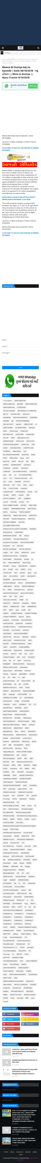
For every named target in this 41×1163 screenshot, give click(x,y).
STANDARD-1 (29, 910)
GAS (35, 573)
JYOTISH (26, 684)
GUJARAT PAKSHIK (16, 613)
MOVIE (34, 741)
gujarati (21, 617)
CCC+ (5, 478)
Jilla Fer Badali (26, 681)
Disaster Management (18, 519)
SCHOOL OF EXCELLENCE (10, 890)
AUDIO (5, 448)
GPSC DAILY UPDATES (10, 600)
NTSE (33, 768)
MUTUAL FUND (8, 748)
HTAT (31, 654)
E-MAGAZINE (19, 532)
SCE (24, 883)
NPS (21, 768)
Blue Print (6, 461)
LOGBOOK (6, 704)
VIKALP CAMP (7, 978)
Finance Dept (27, 563)
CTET (19, 498)
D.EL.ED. (21, 502)
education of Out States (10, 542)
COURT (30, 492)
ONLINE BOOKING (25, 779)
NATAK (24, 755)
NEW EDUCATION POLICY (24, 762)
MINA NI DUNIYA (8, 735)
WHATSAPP (29, 991)
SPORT (20, 907)
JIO (34, 681)
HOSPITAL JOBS (29, 650)
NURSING (6, 772)
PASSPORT (20, 795)
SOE (32, 900)
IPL (4, 677)
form (29, 569)
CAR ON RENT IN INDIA (20, 471)
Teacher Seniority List (23, 941)
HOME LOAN (7, 650)
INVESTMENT (23, 674)
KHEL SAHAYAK (15, 691)
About (12, 1152)
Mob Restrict (33, 735)
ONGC (15, 775)
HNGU (5, 647)
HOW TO (13, 654)
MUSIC (28, 745)
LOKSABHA (22, 704)
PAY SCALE (6, 799)
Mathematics (27, 718)
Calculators (27, 465)
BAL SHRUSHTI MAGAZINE (11, 455)
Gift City (16, 586)
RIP (21, 866)
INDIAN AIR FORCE (18, 664)
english (5, 552)
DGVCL (5, 512)
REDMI (35, 860)
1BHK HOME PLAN (20, 401)
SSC (35, 907)
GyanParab (19, 623)
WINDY (5, 995)
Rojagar (27, 866)
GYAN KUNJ (15, 620)
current (5, 502)
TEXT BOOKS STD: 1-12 (10, 947)
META (16, 731)
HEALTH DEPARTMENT (21, 633)
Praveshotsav (7, 836)
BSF (27, 461)
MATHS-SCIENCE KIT (9, 721)
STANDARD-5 (7, 920)
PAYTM (14, 799)
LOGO (14, 704)
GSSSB (23, 610)
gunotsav (6, 620)
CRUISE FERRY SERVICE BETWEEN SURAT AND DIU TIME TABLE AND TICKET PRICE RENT (24, 1140)
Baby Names (17, 451)
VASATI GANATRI (8, 971)
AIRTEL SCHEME (8, 428)
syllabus (15, 934)
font (17, 569)
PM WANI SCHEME (8, 816)
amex (21, 1154)
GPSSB (21, 600)
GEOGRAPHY (31, 576)
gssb (17, 610)
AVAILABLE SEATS (15, 448)
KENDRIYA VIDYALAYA (10, 687)
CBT (10, 475)
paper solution (22, 789)
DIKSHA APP (33, 515)
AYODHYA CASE (28, 448)
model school (27, 738)
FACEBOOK (23, 556)
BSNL (32, 461)
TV (13, 954)
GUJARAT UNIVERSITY (9, 617)
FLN (4, 569)
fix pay (14, 566)
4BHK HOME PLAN (8, 407)
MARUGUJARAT (24, 711)
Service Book (7, 897)
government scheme (27, 593)
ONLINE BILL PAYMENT (10, 779)
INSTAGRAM (18, 671)
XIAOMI (5, 998)
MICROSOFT (31, 731)
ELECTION (20, 546)
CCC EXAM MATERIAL (25, 475)
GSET (4, 610)
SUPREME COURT (8, 931)
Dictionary (13, 512)
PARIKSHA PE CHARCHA (25, 792)
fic (32, 559)
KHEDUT (5, 691)
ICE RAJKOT (31, 657)
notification (13, 768)
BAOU (5, 458)
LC (30, 694)
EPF (11, 552)
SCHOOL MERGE (19, 887)
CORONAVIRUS (20, 492)
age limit (18, 424)
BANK (33, 455)
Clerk (24, 485)
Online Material (8, 782)
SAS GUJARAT (7, 883)
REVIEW (29, 863)
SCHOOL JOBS (7, 887)
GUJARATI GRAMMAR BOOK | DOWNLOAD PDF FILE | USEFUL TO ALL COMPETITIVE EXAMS (24, 1130)
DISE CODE (31, 519)
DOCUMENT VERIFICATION (11, 525)
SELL (30, 893)
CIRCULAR (6, 485)
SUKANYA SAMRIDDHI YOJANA (27, 927)
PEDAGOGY (23, 799)
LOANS (17, 701)
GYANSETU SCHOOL (9, 627)
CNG (4, 488)
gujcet (28, 617)
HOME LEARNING (24, 647)
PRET (33, 836)
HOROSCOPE (18, 650)
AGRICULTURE (28, 424)
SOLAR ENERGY (17, 904)
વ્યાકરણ (5, 1001)
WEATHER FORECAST (17, 991)
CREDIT (13, 495)
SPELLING (6, 907)
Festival (26, 559)
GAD (15, 573)
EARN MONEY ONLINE (10, 536)
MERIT (27, 728)
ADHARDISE (6, 417)
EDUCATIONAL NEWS (27, 542)
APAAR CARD (20, 434)
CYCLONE (13, 502)
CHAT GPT (26, 482)
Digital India (7, 515)
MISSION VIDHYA (21, 735)
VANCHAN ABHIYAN (9, 968)
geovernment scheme (19, 579)
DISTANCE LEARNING (9, 522)
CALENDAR (6, 468)
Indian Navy (23, 667)
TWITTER (19, 954)
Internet (5, 674)
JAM (23, 677)
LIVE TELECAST (7, 701)
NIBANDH (27, 765)
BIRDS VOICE (13, 458)
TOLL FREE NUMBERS (9, 951)
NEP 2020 (6, 762)
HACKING (6, 630)
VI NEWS (28, 971)
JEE (18, 681)
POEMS (27, 819)
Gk (4, 590)
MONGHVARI (15, 741)
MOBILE (5, 738)
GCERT (23, 576)
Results (22, 863)
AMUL (5, 431)
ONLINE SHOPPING (21, 782)
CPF (36, 492)
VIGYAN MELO (33, 974)
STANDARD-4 (29, 917)
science (23, 890)
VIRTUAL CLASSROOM (20, 985)
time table (30, 947)
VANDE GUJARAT (23, 968)
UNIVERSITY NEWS (17, 958)
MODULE (6, 741)
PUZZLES (19, 846)
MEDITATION (7, 728)
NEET (31, 758)
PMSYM (19, 819)
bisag (22, 458)
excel (32, 552)
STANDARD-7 (29, 920)
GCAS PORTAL (13, 576)
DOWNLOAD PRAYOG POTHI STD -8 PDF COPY (24, 1061)
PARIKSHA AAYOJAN (9, 792)
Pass (13, 795)
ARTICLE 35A (20, 441)
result (15, 863)
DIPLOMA (6, 519)
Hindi (30, 640)
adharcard (26, 414)
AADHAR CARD (15, 414)
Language (12, 694)
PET (18, 802)
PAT (27, 795)
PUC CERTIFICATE (8, 846)
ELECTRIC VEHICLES (25, 549)
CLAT (19, 485)
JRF (20, 684)
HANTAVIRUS (7, 633)
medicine (32, 725)
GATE (5, 576)
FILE (4, 563)
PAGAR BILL (33, 785)
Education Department (21, 539)
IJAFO (19, 660)
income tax (27, 660)
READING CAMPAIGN (14, 860)
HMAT (29, 644)
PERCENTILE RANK (8, 802)
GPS (16, 596)
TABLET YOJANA (26, 934)
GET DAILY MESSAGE (9, 583)
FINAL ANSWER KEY (14, 563)
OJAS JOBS (20, 772)
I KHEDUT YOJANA (8, 657)
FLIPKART (33, 566)
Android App (14, 431)
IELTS (4, 660)
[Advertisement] (20, 22)
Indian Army (30, 664)
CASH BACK (33, 471)
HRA (20, 654)
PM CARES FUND (8, 812)
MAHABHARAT (7, 708)
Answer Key (24, 431)
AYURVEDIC (6, 451)
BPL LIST (21, 461)
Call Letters (24, 468)
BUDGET (6, 465)
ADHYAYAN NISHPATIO (20, 417)
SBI (15, 883)
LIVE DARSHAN (28, 698)
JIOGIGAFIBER (7, 684)
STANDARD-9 (18, 924)
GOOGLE (30, 590)
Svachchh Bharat (29, 931)
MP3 (4, 745)
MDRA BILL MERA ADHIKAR (11, 725)
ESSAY (17, 552)
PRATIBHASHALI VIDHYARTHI (12, 833)
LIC (21, 698)
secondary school (8, 893)
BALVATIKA (25, 455)
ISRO (14, 677)
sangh (5, 880)
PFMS (23, 806)
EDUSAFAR (6, 546)
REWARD (6, 866)
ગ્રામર (32, 998)
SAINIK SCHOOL (8, 877)
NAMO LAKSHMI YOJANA (24, 752)
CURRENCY (27, 498)
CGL (4, 482)
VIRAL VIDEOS (7, 985)
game (29, 573)
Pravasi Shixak (28, 833)
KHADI (27, 687)
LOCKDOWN (25, 701)
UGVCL (26, 954)
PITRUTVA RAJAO (14, 809)
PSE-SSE (5, 843)
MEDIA (24, 725)
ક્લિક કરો (33, 86)
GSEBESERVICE (31, 606)
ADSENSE (6, 421)
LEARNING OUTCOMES (10, 698)
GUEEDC (5, 613)
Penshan (32, 799)
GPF (10, 596)
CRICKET (21, 495)
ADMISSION (33, 417)
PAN (4, 789)
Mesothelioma (7, 731)
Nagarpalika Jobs (8, 752)
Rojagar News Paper (9, 870)
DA (28, 502)
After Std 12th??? (8, 424)
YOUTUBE (20, 998)
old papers (29, 772)
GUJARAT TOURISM (31, 613)
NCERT (19, 758)
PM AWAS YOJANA (27, 809)
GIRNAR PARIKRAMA (28, 586)
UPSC (21, 961)
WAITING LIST (17, 988)
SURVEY (18, 931)
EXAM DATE (25, 552)
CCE (10, 478)
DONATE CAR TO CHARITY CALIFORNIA (15, 529)
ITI (19, 677)
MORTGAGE (25, 741)
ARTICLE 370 (30, 441)
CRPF (27, 495)
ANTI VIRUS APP (8, 434)
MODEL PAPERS (15, 738)
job (15, 684)
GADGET (22, 573)
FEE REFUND (18, 559)
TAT (26, 937)
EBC (20, 536)
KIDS (4, 694)
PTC (23, 843)
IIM (10, 660)
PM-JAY (5, 819)
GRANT (33, 603)
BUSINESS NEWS (16, 465)
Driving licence (7, 532)
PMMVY (12, 819)
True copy (6, 954)
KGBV (21, 687)
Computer (24, 488)
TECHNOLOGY (20, 944)
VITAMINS (33, 985)
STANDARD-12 (30, 914)
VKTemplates (14, 1158)
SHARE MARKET (28, 897)
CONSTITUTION (8, 492)
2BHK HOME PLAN (8, 404)
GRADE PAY (6, 603)
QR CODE (28, 846)
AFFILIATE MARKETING (22, 421)
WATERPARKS (28, 988)
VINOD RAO (29, 981)
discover (28, 1152)
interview (13, 674)
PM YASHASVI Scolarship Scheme (27, 816)
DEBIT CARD (32, 505)
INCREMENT (6, 664)
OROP (25, 785)
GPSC (21, 596)
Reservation (7, 863)
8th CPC (5, 414)
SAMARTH (32, 877)
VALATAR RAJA (14, 964)
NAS (18, 755)
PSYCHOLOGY (14, 843)
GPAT (5, 596)
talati (35, 934)
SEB (30, 890)
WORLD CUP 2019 (15, 995)
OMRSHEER (6, 775)
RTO (27, 873)
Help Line (17, 637)
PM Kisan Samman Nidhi (23, 812)
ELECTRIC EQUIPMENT (10, 549)
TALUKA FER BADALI (16, 937)
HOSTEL (5, 654)
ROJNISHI (21, 870)
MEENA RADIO (11, 59)
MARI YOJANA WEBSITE (10, 711)
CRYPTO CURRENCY (9, 498)
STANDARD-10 (7, 914)
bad (25, 451)
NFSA (19, 765)
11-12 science (7, 401)
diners (35, 1152)
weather (5, 991)
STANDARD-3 (18, 917)
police (33, 819)
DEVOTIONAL (32, 509)
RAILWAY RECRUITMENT (17, 850)
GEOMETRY (6, 579)
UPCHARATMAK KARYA (10, 961)
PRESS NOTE (25, 836)
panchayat (12, 789)
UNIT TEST (6, 958)
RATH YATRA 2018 (17, 856)
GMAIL (10, 590)
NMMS (35, 765)
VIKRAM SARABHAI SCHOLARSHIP (13, 981)
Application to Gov (23, 438)
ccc (15, 475)
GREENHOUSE (14, 606)
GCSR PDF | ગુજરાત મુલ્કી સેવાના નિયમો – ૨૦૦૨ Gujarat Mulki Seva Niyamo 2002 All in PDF (25, 1051)
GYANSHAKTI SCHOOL (25, 627)
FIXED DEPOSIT (22, 566)
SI (27, 900)
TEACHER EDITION (8, 941)
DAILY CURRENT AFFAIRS (10, 505)
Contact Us (19, 1152)
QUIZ (35, 846)
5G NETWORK (21, 407)
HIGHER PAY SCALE (20, 640)
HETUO (33, 637)
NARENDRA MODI (8, 755)
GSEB (23, 606)
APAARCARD (30, 434)
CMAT (31, 485)
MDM (33, 721)
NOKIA (5, 768)
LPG (30, 704)
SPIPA (13, 907)
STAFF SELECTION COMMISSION (12, 910)
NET (13, 762)
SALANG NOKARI (21, 877)
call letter (15, 468)
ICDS (23, 657)
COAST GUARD (13, 488)
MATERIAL (18, 718)
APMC (13, 438)
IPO (9, 677)
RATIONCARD (30, 856)
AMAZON (32, 428)
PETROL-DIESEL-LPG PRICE (11, 806)
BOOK (14, 461)
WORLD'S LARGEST (29, 995)
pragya (5, 829)
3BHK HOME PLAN (31, 404)
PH (35, 806)
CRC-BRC (6, 495)
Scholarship (31, 883)
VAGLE (5, 964)
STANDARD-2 (7, 917)
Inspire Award (7, 671)
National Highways (9, 758)
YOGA (12, 998)
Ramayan (6, 856)
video (5, 974)
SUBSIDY (12, 927)
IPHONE (32, 674)
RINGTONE (14, 866)
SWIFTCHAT (6, 934)
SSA (30, 907)
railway (5, 850)
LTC (35, 704)
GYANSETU (28, 623)
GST (29, 610)
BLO (27, 458)
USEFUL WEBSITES (31, 961)
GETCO (20, 583)
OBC (13, 772)
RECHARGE (26, 860)
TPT (30, 951)
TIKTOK (22, 947)
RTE (18, 873)
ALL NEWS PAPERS (20, 428)
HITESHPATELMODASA (18, 644)
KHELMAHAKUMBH (29, 691)
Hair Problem (16, 630)
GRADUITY (16, 603)
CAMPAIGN (6, 471)
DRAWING (33, 529)
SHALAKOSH (18, 897)
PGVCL (30, 806)
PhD (4, 809)
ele (13, 546)
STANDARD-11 (19, 914)
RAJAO (29, 850)
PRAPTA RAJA (14, 829)
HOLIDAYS (13, 647)
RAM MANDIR (25, 853)
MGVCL (23, 731)
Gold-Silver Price (19, 590)
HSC (25, 654)
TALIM (5, 937)
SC (19, 883)
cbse (4, 475)
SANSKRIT (13, 880)
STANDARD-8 (7, 924)
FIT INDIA (6, 566)
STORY (5, 927)
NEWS (13, 765)
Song (26, 904)
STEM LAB (28, 924)
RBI (4, 860)
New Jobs (6, 765)
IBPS (18, 657)
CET (31, 478)
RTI (23, 873)
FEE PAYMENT (7, 559)
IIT (14, 660)
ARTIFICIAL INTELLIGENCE (11, 444)
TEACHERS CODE (8, 944)
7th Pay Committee (9, 411)
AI (36, 424)
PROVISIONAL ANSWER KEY (25, 839)
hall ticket (26, 630)
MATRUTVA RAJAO (23, 721)
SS (25, 907)
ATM (33, 444)
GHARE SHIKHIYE (30, 583)
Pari (31, 789)
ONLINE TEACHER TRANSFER (11, 785)
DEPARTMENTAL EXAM (18, 509)
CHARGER (18, 482)
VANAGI (23, 964)
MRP (10, 745)
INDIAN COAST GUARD (10, 667)
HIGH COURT (7, 640)
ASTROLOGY (25, 444)
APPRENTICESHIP (8, 441)
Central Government (21, 478)
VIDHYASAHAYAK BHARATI (18, 974)
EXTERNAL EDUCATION (10, 556)
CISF (13, 485)
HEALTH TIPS (7, 637)
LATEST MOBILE (22, 694)
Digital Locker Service (19, 515)
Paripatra (6, 795)
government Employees (10, 593)
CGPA (10, 482)
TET (29, 944)
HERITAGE (25, 637)
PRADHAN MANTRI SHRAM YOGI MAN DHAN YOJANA (19, 826)
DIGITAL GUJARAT (24, 512)
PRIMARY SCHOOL (8, 839)
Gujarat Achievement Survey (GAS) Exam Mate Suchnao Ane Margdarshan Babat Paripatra (24, 1071)
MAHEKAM (18, 708)
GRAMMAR (25, 603)
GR (27, 600)
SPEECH (32, 904)
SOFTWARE (6, 904)
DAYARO (23, 505)
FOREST (23, 569)
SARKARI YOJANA (23, 880)
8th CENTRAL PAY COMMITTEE (27, 411)
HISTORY (6, 644)
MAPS (25, 708)
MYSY (25, 748)
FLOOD (10, 569)
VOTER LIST (6, 988)
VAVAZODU (19, 971)
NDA (25, 758)
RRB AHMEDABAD (8, 873)
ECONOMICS (7, 539)
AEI (12, 421)
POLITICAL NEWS (8, 822)
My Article (18, 748)
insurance (28, 671)
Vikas (15, 978)
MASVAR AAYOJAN (20, 714)
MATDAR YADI (7, 718)
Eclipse (26, 536)
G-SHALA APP (7, 573)
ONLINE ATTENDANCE (26, 775)
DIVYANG (21, 522)
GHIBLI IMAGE (7, 586)
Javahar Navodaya (9, 681)
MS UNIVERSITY (18, 745)
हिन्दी (27, 998)
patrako (34, 795)
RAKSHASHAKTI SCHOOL (10, 853)
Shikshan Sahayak (8, 900)
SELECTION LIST (21, 893)
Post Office (19, 822)
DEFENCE (6, 509)
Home (4, 59)
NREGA (27, 768)
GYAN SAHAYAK (8, 623)
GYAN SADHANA (26, 620)
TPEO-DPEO (22, 951)
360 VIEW (20, 404)
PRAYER (16, 836)
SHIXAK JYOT (20, 900)
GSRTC (11, 610)
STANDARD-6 (18, 920)
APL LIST (5, 438)
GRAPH (5, 606)
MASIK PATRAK (7, 714)
